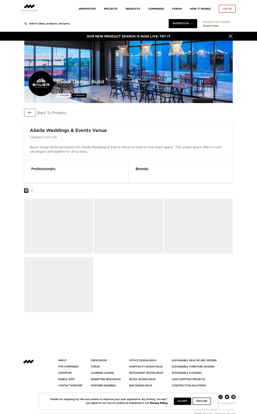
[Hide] (231, 36)
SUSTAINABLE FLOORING (187, 373)
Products (133, 8)
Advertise (65, 373)
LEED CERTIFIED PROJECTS (188, 379)
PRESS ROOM (99, 360)
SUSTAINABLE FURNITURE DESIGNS (193, 367)
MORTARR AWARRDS (103, 386)
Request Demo (211, 26)
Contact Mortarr (70, 386)
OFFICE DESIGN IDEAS (142, 360)
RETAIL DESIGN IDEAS (142, 379)
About (62, 360)
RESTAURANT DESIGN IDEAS (146, 373)
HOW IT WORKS (200, 8)
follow (64, 95)
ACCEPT (182, 401)
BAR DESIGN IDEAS (140, 386)
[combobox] (183, 23)
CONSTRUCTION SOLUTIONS (189, 386)
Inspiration (87, 8)
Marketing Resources (106, 379)
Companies (156, 8)
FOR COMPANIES (68, 367)
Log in (227, 9)
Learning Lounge (102, 373)
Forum (177, 8)
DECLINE (201, 401)
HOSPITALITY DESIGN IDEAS (146, 367)
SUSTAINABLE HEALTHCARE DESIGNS (194, 360)
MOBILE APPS (66, 379)
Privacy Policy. (159, 403)
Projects (110, 8)
